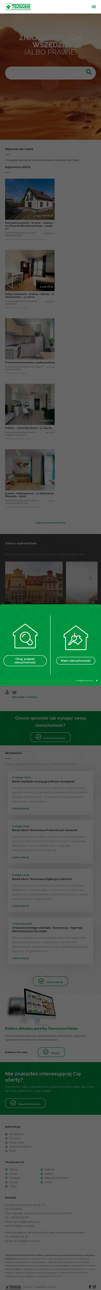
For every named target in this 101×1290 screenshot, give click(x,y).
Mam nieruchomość (76, 660)
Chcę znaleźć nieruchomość (25, 660)
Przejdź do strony (87, 680)
